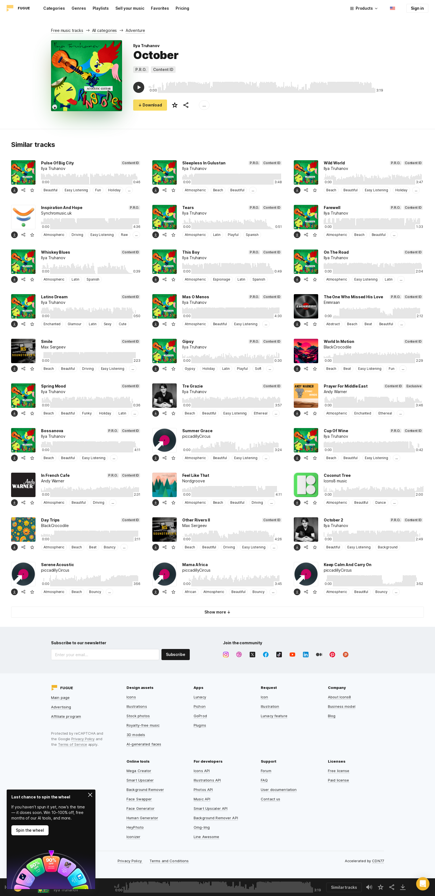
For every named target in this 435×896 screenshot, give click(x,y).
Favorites (160, 8)
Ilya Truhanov (146, 45)
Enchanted (52, 324)
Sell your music (129, 8)
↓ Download (150, 105)
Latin (217, 235)
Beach (218, 190)
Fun (98, 190)
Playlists (101, 8)
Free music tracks (67, 30)
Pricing (182, 8)
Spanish (252, 235)
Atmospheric (195, 190)
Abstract (333, 324)
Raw (124, 235)
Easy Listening (76, 190)
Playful (233, 235)
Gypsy (190, 368)
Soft (258, 368)
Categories (54, 8)
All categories (104, 30)
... (204, 105)
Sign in (417, 8)
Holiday (114, 190)
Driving (77, 235)
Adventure (135, 30)
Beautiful (50, 190)
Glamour (75, 324)
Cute (123, 324)
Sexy (108, 324)
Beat (368, 324)
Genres (79, 8)
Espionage (221, 279)
